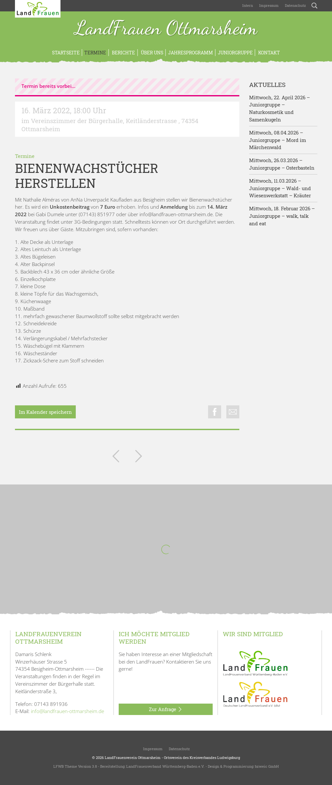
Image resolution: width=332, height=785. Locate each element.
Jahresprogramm (190, 52)
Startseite (66, 52)
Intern (247, 5)
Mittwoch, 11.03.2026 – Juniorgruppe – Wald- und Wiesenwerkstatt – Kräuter (280, 188)
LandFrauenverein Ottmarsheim (133, 757)
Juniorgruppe (235, 52)
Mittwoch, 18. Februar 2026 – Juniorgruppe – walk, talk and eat (282, 216)
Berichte (123, 52)
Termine (95, 52)
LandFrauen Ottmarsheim (166, 28)
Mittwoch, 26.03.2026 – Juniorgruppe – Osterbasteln (281, 164)
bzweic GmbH (267, 766)
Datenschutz (295, 5)
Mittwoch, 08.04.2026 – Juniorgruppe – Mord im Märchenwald (277, 140)
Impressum (268, 5)
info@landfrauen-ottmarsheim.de (67, 711)
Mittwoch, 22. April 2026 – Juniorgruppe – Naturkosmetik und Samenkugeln (279, 108)
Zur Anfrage (165, 709)
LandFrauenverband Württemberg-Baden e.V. (165, 766)
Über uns (151, 52)
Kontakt (268, 52)
